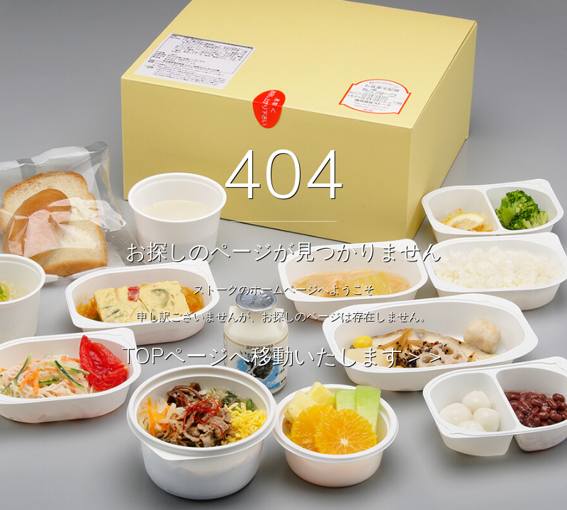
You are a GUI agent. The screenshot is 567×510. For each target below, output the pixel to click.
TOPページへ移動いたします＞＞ (283, 355)
